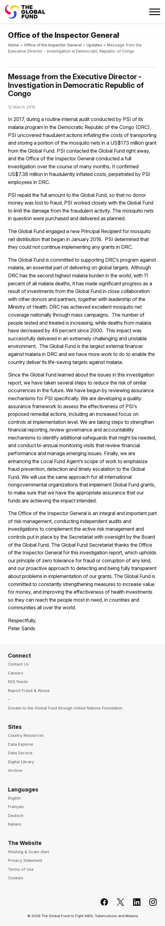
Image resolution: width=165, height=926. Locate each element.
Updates (94, 45)
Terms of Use (21, 869)
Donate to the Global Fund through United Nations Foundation (65, 708)
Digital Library (21, 762)
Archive (15, 770)
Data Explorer (21, 744)
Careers (15, 673)
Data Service (20, 753)
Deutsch (15, 815)
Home (13, 45)
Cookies (15, 878)
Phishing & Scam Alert (28, 852)
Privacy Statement (25, 860)
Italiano (14, 824)
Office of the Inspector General (53, 45)
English (14, 798)
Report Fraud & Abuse (29, 690)
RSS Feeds (18, 681)
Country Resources (26, 735)
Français (16, 806)
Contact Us (18, 664)
